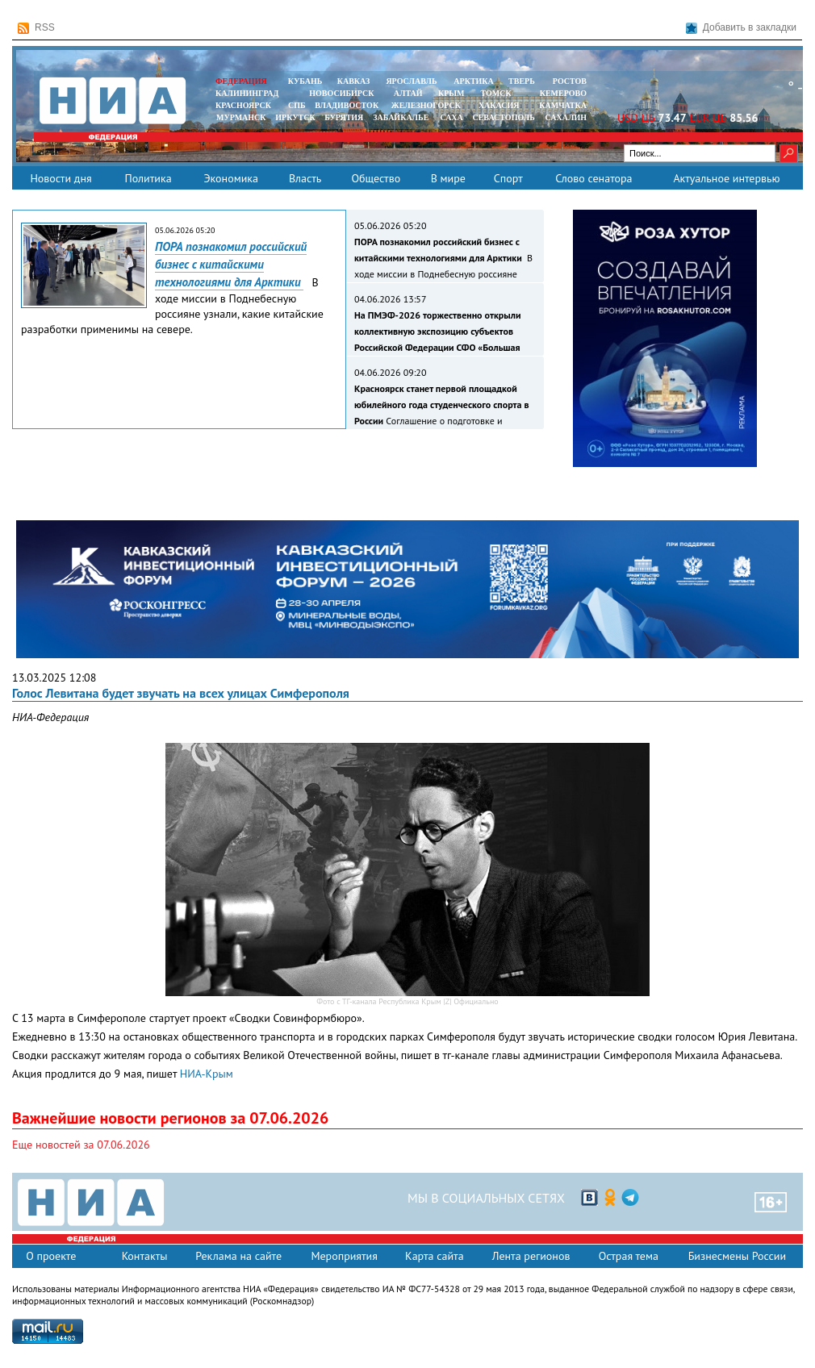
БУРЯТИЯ (343, 117)
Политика (147, 178)
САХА (451, 117)
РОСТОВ (570, 81)
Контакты (145, 1256)
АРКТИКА (473, 81)
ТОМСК (498, 93)
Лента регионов (531, 1256)
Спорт (508, 178)
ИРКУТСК (295, 117)
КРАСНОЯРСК (243, 105)
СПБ (297, 105)
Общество (375, 178)
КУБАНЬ (305, 81)
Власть (305, 178)
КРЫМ (451, 93)
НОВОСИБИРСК (341, 93)
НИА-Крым (206, 1073)
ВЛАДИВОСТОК (346, 105)
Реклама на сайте (238, 1256)
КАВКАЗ (353, 81)
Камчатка (562, 105)
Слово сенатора (593, 178)
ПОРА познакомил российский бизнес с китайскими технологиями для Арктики (231, 264)
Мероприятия (344, 1256)
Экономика (230, 178)
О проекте (51, 1256)
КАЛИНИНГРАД (246, 93)
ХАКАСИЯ (497, 105)
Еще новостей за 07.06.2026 (81, 1144)
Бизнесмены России (737, 1256)
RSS (36, 28)
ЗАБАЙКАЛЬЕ (402, 117)
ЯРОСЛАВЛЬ (411, 81)
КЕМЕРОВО (563, 93)
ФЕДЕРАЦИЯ (241, 81)
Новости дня (60, 178)
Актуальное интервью (726, 178)
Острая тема (628, 1256)
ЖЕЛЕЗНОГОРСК (426, 105)
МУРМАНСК (241, 117)
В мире (448, 178)
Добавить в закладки (741, 28)
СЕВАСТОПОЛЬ (503, 117)
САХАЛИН (566, 117)
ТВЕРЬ (521, 81)
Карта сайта (434, 1256)
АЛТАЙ (408, 93)
